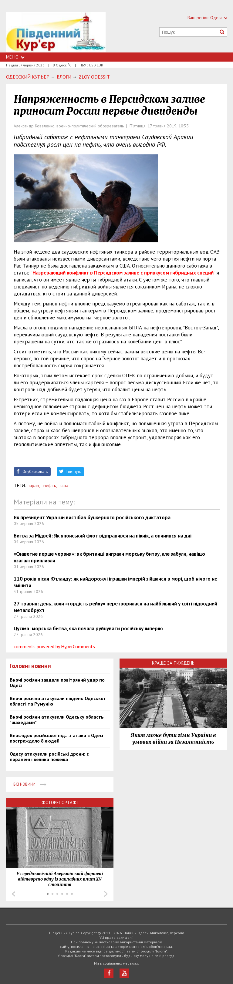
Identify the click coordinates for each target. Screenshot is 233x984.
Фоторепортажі (60, 802)
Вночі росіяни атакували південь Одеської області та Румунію (57, 701)
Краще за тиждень (173, 663)
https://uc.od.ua (56, 32)
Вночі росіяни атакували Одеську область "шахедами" (57, 719)
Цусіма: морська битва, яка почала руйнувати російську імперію (88, 628)
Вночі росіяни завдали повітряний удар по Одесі (57, 682)
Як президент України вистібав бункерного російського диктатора (92, 517)
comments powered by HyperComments (54, 646)
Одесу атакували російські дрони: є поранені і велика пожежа (49, 756)
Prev (13, 894)
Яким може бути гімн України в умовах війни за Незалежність (173, 738)
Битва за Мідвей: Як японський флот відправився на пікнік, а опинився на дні (102, 535)
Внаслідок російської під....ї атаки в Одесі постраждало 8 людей (56, 738)
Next (105, 894)
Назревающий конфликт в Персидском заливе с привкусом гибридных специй (123, 272)
